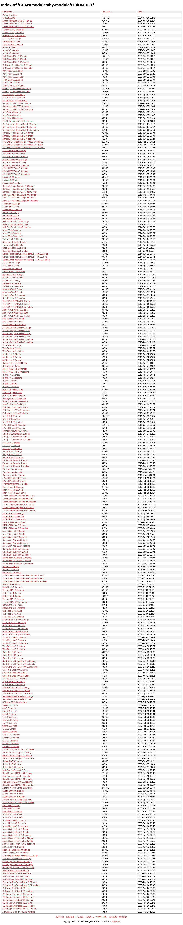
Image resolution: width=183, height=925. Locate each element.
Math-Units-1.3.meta (11, 593)
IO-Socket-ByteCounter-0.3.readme (18, 749)
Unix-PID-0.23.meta (11, 419)
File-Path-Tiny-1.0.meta (13, 33)
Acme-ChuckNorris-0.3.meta (15, 313)
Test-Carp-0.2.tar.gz (11, 443)
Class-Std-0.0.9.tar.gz (12, 652)
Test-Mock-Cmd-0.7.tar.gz (14, 151)
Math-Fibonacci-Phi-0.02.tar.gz (16, 850)
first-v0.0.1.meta (9, 726)
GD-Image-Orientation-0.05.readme (18, 906)
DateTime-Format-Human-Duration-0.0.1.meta (23, 578)
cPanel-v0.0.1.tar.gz (11, 806)
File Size (106, 12)
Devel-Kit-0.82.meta (11, 41)
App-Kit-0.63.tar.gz (10, 47)
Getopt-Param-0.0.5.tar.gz (14, 623)
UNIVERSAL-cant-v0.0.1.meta (16, 690)
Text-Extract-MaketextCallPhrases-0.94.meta (22, 145)
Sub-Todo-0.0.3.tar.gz (12, 611)
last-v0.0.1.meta (9, 732)
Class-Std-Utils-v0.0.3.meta (14, 673)
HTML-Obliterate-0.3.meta (14, 525)
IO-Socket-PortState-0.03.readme (17, 891)
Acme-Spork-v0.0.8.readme (14, 537)
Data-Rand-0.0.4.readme (13, 608)
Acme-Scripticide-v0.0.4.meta (15, 832)
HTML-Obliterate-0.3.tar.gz (14, 522)
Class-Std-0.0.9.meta (11, 655)
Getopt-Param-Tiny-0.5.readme (16, 634)
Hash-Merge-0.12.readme (14, 493)
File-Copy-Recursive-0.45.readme (17, 121)
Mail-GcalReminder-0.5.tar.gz (15, 221)
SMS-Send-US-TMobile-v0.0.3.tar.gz (18, 661)
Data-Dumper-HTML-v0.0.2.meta (17, 779)
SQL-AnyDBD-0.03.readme (14, 702)
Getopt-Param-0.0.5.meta (13, 625)
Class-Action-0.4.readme (13, 475)
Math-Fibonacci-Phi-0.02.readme (17, 879)
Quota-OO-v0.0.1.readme (13, 797)
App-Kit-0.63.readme (11, 53)
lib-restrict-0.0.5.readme (13, 767)
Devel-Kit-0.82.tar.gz (11, 38)
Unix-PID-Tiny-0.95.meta (13, 97)
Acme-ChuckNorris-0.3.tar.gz (15, 310)
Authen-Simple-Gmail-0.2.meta (16, 331)
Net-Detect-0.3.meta (11, 283)
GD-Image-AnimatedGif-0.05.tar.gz (18, 867)
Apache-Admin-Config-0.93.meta (17, 800)
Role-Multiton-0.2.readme (13, 298)
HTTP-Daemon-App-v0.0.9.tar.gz (17, 752)
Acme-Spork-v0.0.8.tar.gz (13, 531)
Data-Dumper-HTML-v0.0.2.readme (18, 785)
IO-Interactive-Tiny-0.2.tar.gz (15, 413)
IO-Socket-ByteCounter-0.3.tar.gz (17, 65)
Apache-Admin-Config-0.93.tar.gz (17, 788)
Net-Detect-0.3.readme (12, 286)
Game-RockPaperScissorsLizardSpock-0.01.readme (26, 260)
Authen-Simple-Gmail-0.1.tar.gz (16, 333)
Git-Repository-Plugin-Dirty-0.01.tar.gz (19, 124)
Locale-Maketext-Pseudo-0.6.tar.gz (18, 496)
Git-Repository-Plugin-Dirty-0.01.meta (19, 127)
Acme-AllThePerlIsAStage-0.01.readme (20, 201)
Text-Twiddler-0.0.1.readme (14, 679)
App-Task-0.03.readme (12, 118)
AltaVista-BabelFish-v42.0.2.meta (17, 699)
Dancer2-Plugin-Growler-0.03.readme (19, 192)
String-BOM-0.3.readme (13, 457)
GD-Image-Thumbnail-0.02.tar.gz (17, 861)
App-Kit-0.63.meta (10, 50)
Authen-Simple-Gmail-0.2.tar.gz (16, 328)
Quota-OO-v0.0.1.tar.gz (13, 791)
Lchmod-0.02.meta (10, 207)
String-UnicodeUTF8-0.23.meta (16, 106)
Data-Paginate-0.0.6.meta (14, 640)
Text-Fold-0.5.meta (10, 266)
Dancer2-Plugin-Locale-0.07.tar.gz (17, 133)
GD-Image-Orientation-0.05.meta (17, 903)
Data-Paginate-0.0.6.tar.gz (14, 637)
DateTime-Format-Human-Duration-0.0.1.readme (24, 581)
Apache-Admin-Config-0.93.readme (18, 803)
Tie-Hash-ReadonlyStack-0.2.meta (18, 508)
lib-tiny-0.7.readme (10, 387)
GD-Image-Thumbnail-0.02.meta (17, 894)
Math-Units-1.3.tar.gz (11, 584)
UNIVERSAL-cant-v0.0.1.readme (17, 693)
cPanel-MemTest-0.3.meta (14, 481)
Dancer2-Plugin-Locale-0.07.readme (18, 139)
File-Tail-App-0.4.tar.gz (12, 389)
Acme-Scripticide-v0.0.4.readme (16, 835)
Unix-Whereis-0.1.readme (14, 325)
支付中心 (60, 917)
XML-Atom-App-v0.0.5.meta (15, 543)
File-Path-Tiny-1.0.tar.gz (13, 30)
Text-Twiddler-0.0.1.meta (13, 649)
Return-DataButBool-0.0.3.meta (16, 561)
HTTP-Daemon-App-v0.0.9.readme (18, 758)
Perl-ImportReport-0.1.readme (15, 466)
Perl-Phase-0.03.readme (13, 77)
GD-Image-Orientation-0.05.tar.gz (17, 865)
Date (140, 12)
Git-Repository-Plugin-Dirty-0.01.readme (20, 130)
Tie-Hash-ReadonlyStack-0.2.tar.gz (18, 505)
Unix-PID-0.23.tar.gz (11, 416)
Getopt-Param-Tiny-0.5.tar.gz (15, 620)
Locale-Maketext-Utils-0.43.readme (18, 27)
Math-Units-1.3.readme (12, 596)
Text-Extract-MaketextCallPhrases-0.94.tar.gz (22, 142)
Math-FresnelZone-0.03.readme (16, 873)
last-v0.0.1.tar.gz (9, 714)
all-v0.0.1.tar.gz (9, 708)
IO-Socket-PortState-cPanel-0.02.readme (21, 885)
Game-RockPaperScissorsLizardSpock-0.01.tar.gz (25, 254)
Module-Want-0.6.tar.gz (13, 289)
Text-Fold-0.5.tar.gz (11, 263)
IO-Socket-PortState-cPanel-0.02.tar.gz (20, 856)
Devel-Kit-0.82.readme (12, 44)
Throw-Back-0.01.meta (12, 245)
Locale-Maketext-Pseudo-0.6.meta (18, 499)
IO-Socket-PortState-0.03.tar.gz (16, 859)
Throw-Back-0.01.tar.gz (12, 239)
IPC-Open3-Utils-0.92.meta (14, 59)
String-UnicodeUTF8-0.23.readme (17, 109)
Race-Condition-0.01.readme (15, 251)
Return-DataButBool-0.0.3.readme (17, 564)
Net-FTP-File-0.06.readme (14, 519)
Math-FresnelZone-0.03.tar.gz (15, 853)
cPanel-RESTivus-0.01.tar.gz (15, 168)
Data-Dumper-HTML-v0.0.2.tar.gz (17, 773)
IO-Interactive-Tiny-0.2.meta (15, 407)
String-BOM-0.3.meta (12, 454)
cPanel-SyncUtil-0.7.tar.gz (14, 425)
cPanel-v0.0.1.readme (12, 811)
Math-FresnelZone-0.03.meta (15, 870)
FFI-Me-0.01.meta (10, 215)
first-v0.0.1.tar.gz (9, 717)
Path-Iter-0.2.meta (10, 569)
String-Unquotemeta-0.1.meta (15, 437)
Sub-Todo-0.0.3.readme (13, 617)
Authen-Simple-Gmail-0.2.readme (17, 342)
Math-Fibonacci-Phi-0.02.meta (16, 876)
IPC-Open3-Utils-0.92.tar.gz (14, 56)
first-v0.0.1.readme (10, 746)
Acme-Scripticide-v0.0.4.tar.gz (15, 829)
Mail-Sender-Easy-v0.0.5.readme (17, 782)
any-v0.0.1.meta (9, 723)
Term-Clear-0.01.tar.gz (12, 80)
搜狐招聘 (70, 917)
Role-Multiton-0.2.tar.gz (12, 274)
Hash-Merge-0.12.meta (12, 490)
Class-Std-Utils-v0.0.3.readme (15, 676)
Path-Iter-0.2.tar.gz (10, 567)
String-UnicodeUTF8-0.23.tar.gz (16, 103)
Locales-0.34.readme (11, 183)
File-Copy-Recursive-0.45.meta (16, 92)
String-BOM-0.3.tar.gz (12, 451)
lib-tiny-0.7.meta (9, 384)
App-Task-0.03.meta (11, 115)
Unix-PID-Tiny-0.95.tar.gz (13, 95)
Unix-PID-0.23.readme (12, 422)
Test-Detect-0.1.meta (11, 348)
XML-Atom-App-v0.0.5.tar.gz (15, 540)
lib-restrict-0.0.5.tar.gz (12, 761)
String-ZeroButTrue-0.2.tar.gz (15, 549)
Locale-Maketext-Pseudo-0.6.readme (19, 502)
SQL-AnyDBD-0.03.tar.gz (13, 682)
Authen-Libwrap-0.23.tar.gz (14, 159)
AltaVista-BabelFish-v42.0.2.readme (18, 912)
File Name (7, 12)
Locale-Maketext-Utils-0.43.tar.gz (17, 21)
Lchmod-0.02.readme (12, 210)
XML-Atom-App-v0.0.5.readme (16, 546)
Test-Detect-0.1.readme (13, 351)
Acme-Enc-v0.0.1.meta (12, 817)
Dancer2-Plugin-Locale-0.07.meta (17, 136)
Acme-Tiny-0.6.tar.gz (11, 230)
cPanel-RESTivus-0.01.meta (15, 171)
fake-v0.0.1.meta (10, 720)
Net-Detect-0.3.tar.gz (11, 280)
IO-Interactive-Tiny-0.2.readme (16, 410)
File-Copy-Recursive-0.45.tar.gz (16, 89)
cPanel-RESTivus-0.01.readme (16, 174)
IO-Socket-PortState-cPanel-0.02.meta (19, 882)
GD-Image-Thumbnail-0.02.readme (18, 897)
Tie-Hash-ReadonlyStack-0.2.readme (19, 510)
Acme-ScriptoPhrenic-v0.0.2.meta (17, 841)
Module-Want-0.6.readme (13, 295)
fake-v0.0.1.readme (11, 735)
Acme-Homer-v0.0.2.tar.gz (14, 820)
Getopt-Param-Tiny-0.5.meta (15, 631)
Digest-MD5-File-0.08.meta (14, 369)
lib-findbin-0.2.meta (11, 375)
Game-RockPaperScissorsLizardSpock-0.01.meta (24, 257)
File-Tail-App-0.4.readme (13, 395)
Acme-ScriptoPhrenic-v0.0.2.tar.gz (17, 838)
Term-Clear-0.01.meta (12, 83)
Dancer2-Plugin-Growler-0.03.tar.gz (18, 186)
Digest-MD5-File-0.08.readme (15, 372)
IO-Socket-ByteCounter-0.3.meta (17, 68)
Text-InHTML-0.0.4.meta (13, 599)
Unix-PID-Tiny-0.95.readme (14, 100)
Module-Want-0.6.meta (12, 292)
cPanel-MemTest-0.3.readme (15, 484)
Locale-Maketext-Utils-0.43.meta (17, 24)
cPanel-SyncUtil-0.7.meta (13, 428)
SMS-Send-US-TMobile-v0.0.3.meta (18, 664)
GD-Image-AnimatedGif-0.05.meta (17, 900)
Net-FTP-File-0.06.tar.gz (13, 513)
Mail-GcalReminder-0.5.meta (15, 224)
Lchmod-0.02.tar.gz (11, 204)
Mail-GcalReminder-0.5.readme (16, 227)
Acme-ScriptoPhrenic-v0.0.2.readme (18, 844)
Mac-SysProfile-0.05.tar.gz (14, 404)
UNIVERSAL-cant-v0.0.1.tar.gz (16, 687)
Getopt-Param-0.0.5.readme (15, 629)
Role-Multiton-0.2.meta (12, 277)
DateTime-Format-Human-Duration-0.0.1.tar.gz (23, 575)
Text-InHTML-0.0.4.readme (14, 602)
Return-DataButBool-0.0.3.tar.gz (16, 558)
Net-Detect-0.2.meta (11, 357)
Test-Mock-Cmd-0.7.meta (13, 153)
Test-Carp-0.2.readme (12, 448)
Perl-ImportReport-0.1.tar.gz (15, 460)
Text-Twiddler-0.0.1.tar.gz (13, 646)
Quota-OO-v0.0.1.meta (12, 794)
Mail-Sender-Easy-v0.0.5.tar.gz (16, 770)
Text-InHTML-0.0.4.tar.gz (13, 590)
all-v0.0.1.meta (9, 729)
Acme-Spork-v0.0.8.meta (13, 534)
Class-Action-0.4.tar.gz (12, 469)
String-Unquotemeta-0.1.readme (17, 440)
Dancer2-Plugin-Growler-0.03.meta (18, 189)
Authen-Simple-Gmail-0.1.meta (16, 336)
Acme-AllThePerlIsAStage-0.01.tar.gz (19, 195)
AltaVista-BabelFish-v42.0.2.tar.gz (17, 696)
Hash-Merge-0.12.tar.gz (13, 487)
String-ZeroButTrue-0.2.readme (16, 555)
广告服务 (80, 917)
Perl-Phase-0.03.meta (12, 74)
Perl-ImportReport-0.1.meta (14, 463)
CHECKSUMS (8, 18)
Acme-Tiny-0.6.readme (12, 236)
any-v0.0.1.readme (10, 738)
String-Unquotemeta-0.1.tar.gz (16, 434)
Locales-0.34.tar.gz (11, 177)
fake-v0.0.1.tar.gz (10, 705)
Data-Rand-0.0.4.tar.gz (12, 587)
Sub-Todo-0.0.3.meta (11, 614)
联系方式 (90, 917)
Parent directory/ (9, 15)
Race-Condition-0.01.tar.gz (14, 242)
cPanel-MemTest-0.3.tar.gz (14, 478)
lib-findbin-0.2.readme (12, 378)
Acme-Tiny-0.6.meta (11, 233)
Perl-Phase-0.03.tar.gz (12, 71)
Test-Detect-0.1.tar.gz (12, 345)
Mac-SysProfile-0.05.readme (15, 401)
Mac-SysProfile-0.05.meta (14, 398)
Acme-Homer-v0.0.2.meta (14, 823)
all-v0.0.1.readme (10, 741)
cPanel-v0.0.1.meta (11, 808)
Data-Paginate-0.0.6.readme (15, 643)
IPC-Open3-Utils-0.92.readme (15, 62)
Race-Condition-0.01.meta (14, 248)
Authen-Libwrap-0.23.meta (14, 162)
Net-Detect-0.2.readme (12, 360)
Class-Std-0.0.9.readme (13, 658)
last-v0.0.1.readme (10, 744)
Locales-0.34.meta (10, 180)
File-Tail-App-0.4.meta (12, 393)
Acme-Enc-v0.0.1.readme (13, 847)
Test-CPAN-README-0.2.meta (16, 304)
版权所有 (116, 921)
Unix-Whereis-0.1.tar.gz (13, 319)
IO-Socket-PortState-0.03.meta (16, 888)
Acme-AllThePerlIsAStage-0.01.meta (19, 198)
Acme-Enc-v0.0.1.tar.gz (13, 814)
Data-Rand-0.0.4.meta (12, 605)
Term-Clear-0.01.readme (13, 86)
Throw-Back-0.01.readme (13, 272)
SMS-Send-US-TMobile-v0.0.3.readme (19, 667)
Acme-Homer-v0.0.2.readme (15, 826)
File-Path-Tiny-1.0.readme (14, 35)
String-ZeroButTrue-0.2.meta (15, 552)
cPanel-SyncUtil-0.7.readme (15, 431)
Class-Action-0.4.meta (12, 472)
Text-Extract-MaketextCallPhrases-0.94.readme (23, 148)
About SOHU (101, 917)
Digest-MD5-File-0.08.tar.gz (14, 363)
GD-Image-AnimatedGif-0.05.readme (19, 909)
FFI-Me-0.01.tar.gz (10, 212)
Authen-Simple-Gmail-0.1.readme (17, 339)
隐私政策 (123, 917)
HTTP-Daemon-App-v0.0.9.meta (17, 755)
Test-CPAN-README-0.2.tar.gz (16, 301)
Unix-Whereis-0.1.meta (12, 322)
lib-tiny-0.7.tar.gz (9, 381)
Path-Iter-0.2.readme (11, 572)
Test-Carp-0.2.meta (11, 446)
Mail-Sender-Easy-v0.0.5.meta (16, 776)
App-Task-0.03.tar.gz (11, 112)
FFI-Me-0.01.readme (11, 218)
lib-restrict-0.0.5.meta (11, 764)
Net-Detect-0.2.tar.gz (11, 354)
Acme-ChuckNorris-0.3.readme (16, 316)
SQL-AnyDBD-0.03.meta (13, 685)
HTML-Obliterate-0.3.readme (15, 528)
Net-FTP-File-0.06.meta (13, 516)
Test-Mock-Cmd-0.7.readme (15, 156)
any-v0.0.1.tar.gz (9, 711)
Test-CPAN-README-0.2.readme (17, 307)
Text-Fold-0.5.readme (12, 269)
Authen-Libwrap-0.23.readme (15, 165)
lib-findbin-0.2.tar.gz (11, 366)
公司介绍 (113, 917)
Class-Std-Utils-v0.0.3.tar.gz (15, 670)
